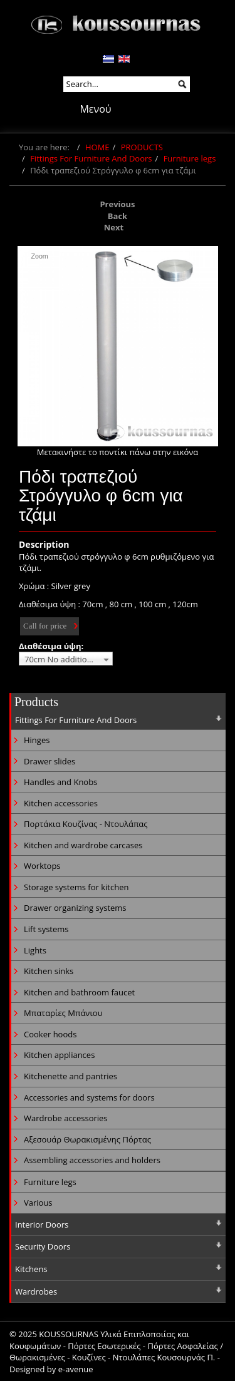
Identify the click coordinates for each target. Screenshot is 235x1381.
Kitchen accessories (61, 803)
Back (117, 216)
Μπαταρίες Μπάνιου (63, 1013)
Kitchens (31, 1269)
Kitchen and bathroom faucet (79, 992)
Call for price (44, 625)
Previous (117, 204)
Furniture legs (190, 158)
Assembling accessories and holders (92, 1160)
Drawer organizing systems (75, 907)
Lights (35, 950)
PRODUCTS (142, 147)
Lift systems (46, 929)
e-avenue (75, 1369)
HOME (97, 147)
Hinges (37, 740)
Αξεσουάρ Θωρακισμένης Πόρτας (87, 1139)
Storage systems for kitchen (76, 887)
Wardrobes (36, 1291)
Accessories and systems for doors (89, 1097)
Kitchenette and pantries (70, 1076)
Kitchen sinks (48, 971)
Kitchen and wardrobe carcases (83, 845)
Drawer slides (49, 761)
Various (38, 1202)
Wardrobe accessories (66, 1118)
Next (113, 227)
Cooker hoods (50, 1034)
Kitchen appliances (59, 1054)
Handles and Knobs (60, 782)
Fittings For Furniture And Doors (91, 158)
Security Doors (42, 1246)
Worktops (42, 865)
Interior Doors (41, 1224)
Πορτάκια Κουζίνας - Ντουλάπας (86, 823)
